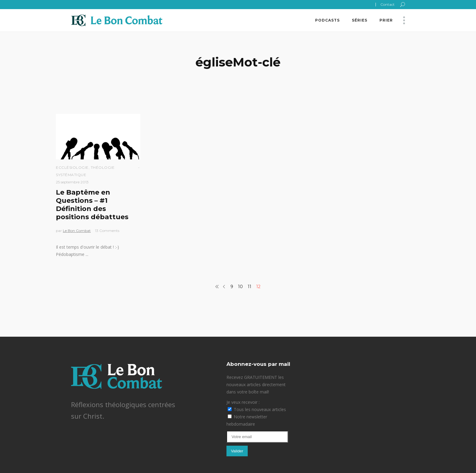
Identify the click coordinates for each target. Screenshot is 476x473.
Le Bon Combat (77, 230)
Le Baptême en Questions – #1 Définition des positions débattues (92, 204)
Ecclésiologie (72, 167)
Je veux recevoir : (243, 402)
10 (240, 286)
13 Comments (107, 230)
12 (258, 286)
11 (249, 286)
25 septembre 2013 (72, 182)
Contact (387, 4)
